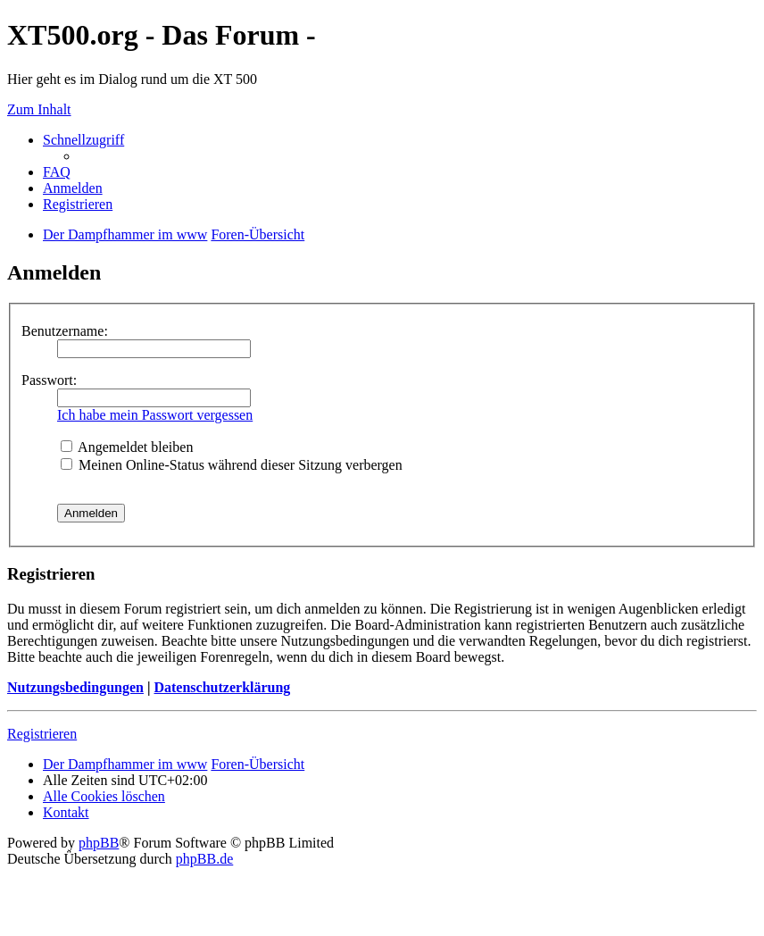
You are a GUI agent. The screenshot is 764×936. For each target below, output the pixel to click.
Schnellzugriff (83, 139)
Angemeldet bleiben (127, 447)
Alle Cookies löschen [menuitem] (104, 796)
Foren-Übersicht (257, 764)
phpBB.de (204, 858)
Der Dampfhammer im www (125, 764)
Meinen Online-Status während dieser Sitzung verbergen (232, 464)
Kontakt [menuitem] (66, 812)
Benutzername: (64, 330)
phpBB (99, 842)
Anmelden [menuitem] (73, 188)
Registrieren (42, 733)
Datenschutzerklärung (222, 687)
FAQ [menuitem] (57, 172)
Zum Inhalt (39, 109)
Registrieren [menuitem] (77, 204)
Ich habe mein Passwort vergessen (155, 414)
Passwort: (49, 380)
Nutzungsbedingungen (75, 687)
